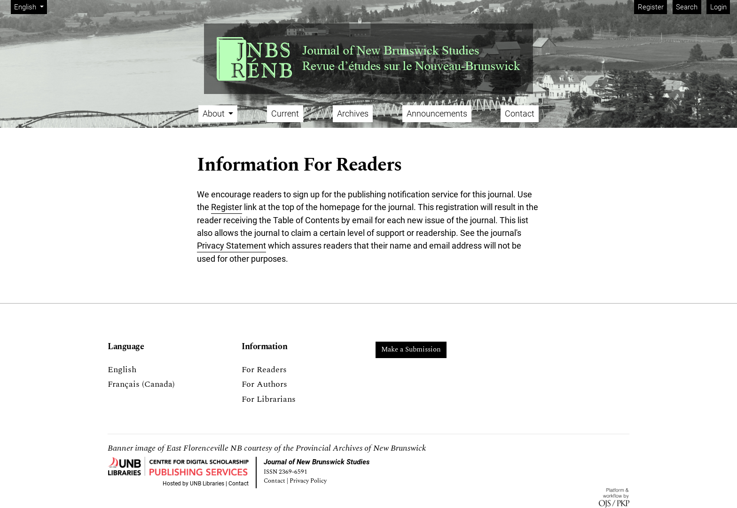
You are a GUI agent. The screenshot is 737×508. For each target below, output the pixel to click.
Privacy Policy (308, 481)
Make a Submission (411, 349)
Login (718, 7)
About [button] (215, 113)
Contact (519, 113)
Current (285, 113)
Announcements (437, 113)
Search (687, 7)
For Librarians (269, 399)
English (30, 6)
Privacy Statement (231, 245)
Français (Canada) (141, 384)
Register (651, 7)
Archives (352, 113)
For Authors (264, 384)
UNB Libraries (207, 483)
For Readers (264, 369)
